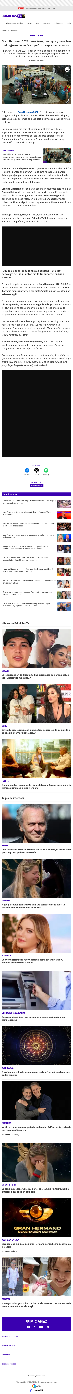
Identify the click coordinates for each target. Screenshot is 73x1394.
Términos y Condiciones (36, 1376)
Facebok (27, 471)
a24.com (51, 8)
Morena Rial (46, 23)
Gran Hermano (36, 486)
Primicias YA (5, 31)
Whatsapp (46, 471)
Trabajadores (58, 23)
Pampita (29, 23)
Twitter (36, 471)
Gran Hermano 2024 (28, 112)
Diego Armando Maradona (14, 23)
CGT (37, 23)
